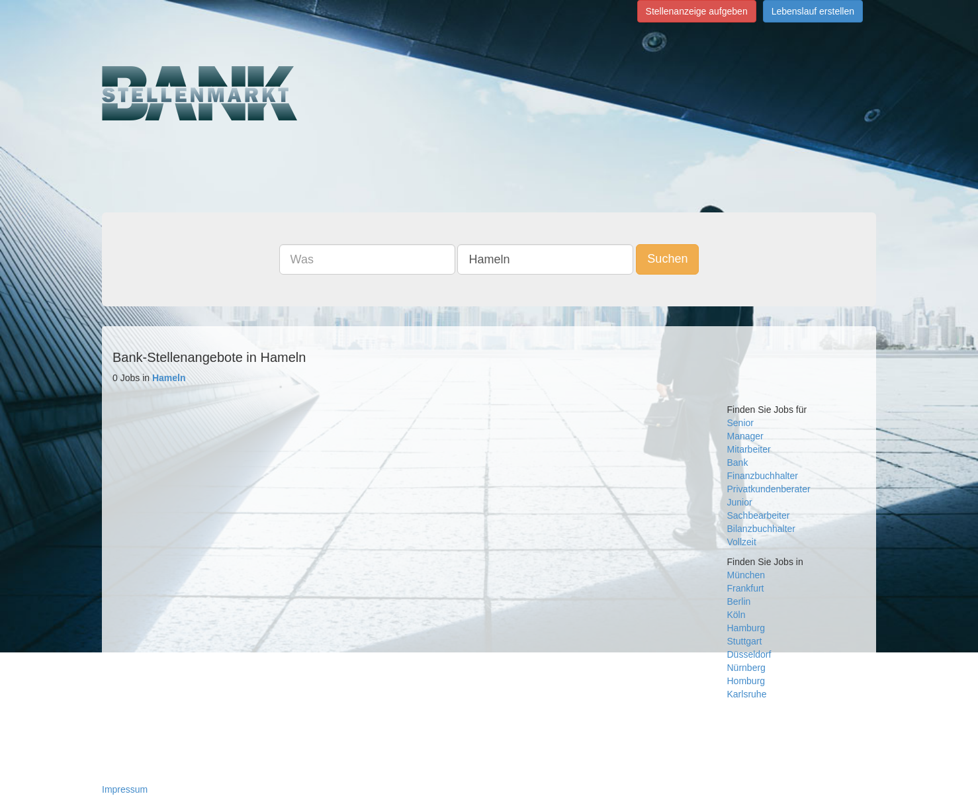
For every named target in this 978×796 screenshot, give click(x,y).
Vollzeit (741, 542)
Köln (736, 614)
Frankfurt (745, 588)
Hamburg (746, 628)
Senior (740, 423)
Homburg (746, 681)
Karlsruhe (747, 694)
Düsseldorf (749, 654)
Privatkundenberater (769, 489)
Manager (745, 436)
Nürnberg (746, 667)
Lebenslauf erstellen (813, 11)
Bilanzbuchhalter (761, 528)
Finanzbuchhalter (762, 475)
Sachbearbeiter (758, 515)
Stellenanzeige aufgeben (697, 11)
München (746, 575)
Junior (739, 502)
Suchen (667, 258)
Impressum (125, 789)
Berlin (739, 601)
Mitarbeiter (749, 449)
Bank (737, 462)
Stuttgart (744, 641)
